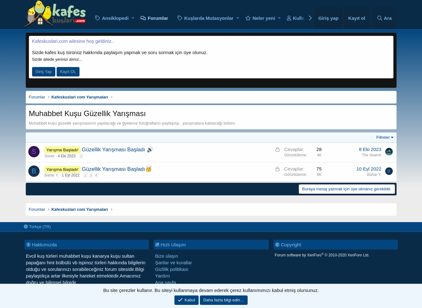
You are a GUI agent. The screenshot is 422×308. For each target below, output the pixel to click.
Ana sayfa (165, 282)
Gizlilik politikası (172, 269)
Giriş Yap (44, 71)
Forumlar (158, 18)
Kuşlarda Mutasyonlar (208, 18)
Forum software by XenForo (322, 255)
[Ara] (384, 18)
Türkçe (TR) (37, 226)
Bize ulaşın (166, 256)
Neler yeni (264, 18)
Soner (50, 156)
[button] (133, 18)
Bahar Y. (52, 175)
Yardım (162, 275)
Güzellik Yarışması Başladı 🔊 (117, 150)
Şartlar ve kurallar (173, 262)
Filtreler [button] (383, 137)
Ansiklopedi (115, 18)
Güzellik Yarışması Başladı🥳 (117, 169)
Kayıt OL (68, 71)
